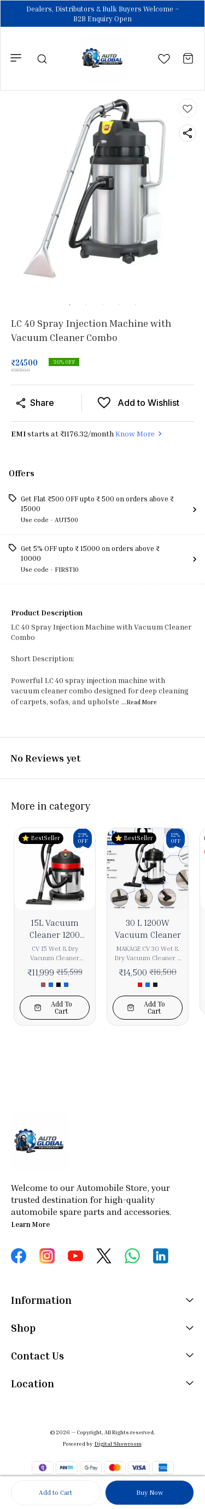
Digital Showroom (118, 1443)
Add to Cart (55, 1492)
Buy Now (149, 1492)
